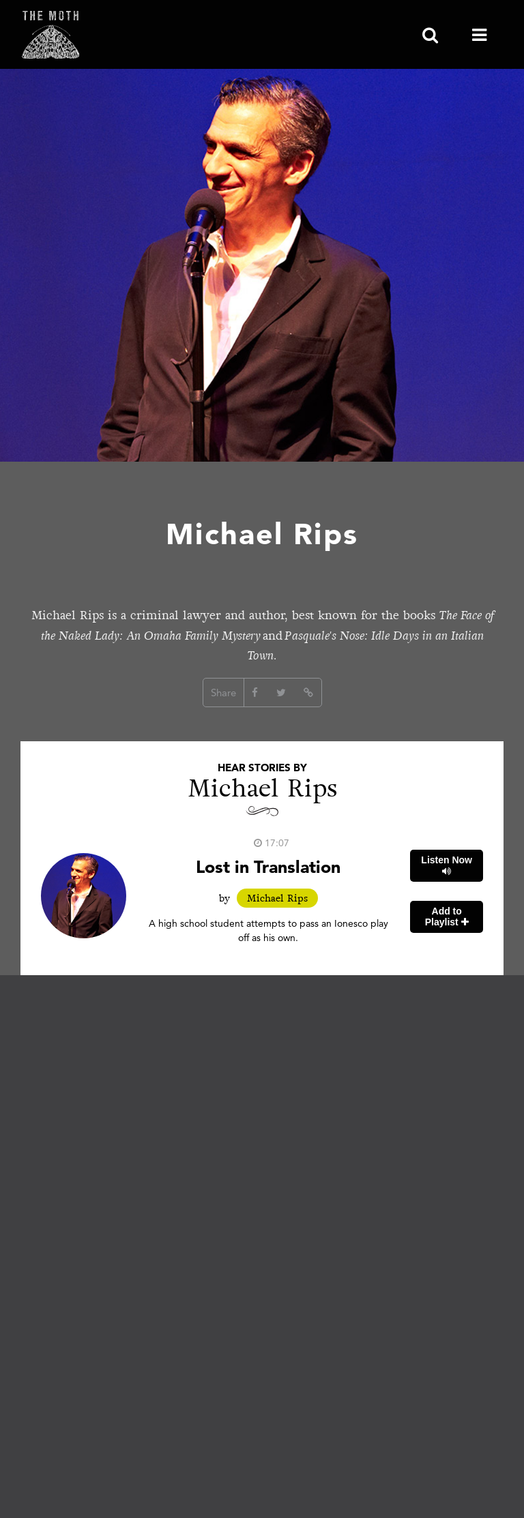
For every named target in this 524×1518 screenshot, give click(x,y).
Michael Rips (277, 898)
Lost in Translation (268, 866)
